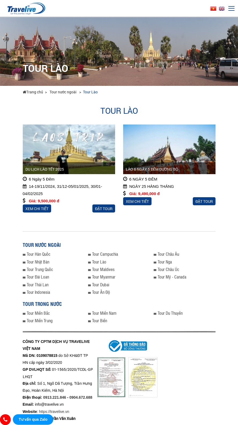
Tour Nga (165, 262)
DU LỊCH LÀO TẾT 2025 (44, 169)
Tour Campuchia (105, 254)
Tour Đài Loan (38, 277)
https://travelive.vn (54, 411)
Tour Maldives (103, 269)
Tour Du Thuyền (170, 313)
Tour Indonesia (38, 292)
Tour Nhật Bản (38, 262)
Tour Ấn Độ (101, 292)
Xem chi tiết (36, 208)
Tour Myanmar (103, 277)
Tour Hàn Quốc (38, 254)
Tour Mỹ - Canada (172, 277)
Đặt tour (103, 208)
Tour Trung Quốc (40, 269)
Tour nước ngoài (63, 91)
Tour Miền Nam (104, 313)
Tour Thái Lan (37, 284)
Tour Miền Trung (39, 320)
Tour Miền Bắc (38, 313)
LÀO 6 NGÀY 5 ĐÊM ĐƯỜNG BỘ (152, 169)
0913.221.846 (54, 397)
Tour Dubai (100, 284)
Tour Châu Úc (168, 269)
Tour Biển (99, 320)
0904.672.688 (80, 397)
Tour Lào (90, 91)
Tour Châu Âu (168, 254)
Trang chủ (33, 91)
